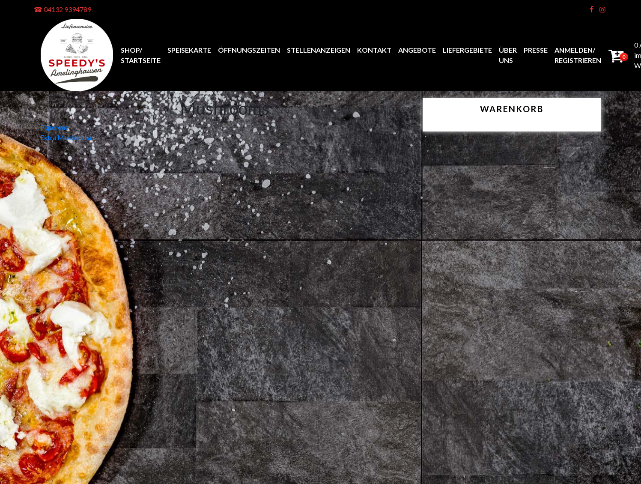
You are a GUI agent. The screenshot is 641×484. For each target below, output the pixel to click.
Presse (536, 50)
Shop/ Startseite (141, 55)
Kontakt (374, 50)
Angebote (417, 50)
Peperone (54, 127)
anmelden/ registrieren (578, 55)
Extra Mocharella (65, 137)
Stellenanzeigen (318, 50)
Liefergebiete (467, 50)
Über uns (508, 55)
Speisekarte (189, 50)
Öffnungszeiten (249, 50)
